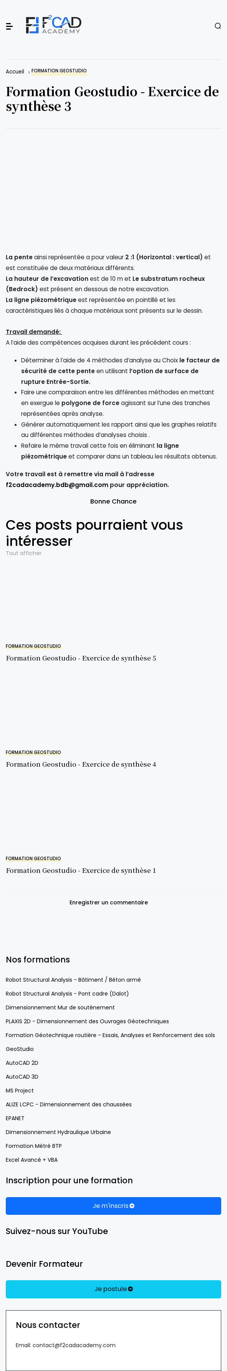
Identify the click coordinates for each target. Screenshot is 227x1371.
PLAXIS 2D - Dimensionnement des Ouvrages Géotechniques (87, 1021)
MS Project (20, 1090)
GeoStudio (20, 1049)
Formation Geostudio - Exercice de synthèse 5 (81, 657)
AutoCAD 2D (22, 1063)
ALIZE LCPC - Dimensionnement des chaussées (69, 1104)
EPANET (15, 1118)
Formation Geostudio (59, 71)
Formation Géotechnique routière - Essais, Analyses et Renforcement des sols (110, 1035)
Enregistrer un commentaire (109, 902)
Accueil (15, 71)
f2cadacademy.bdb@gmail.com (57, 485)
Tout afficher (23, 553)
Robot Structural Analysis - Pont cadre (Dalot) (67, 993)
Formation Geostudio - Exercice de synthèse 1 (81, 870)
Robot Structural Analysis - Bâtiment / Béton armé (73, 980)
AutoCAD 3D (22, 1077)
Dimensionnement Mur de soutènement (60, 1007)
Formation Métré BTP (34, 1146)
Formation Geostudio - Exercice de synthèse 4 (81, 764)
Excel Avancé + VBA (32, 1160)
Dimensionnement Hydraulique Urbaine (58, 1132)
